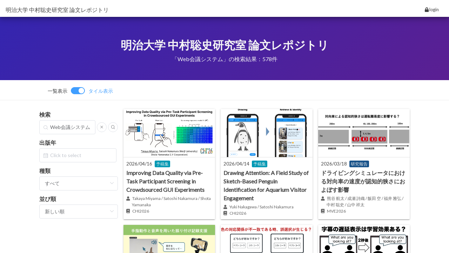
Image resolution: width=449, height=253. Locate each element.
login (432, 9)
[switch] (80, 90)
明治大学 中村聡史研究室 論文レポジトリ (57, 9)
